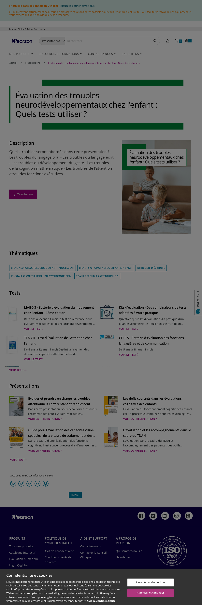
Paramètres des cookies (150, 582)
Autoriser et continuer (150, 592)
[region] (101, 587)
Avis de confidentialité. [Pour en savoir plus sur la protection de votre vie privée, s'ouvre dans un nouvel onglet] (101, 601)
